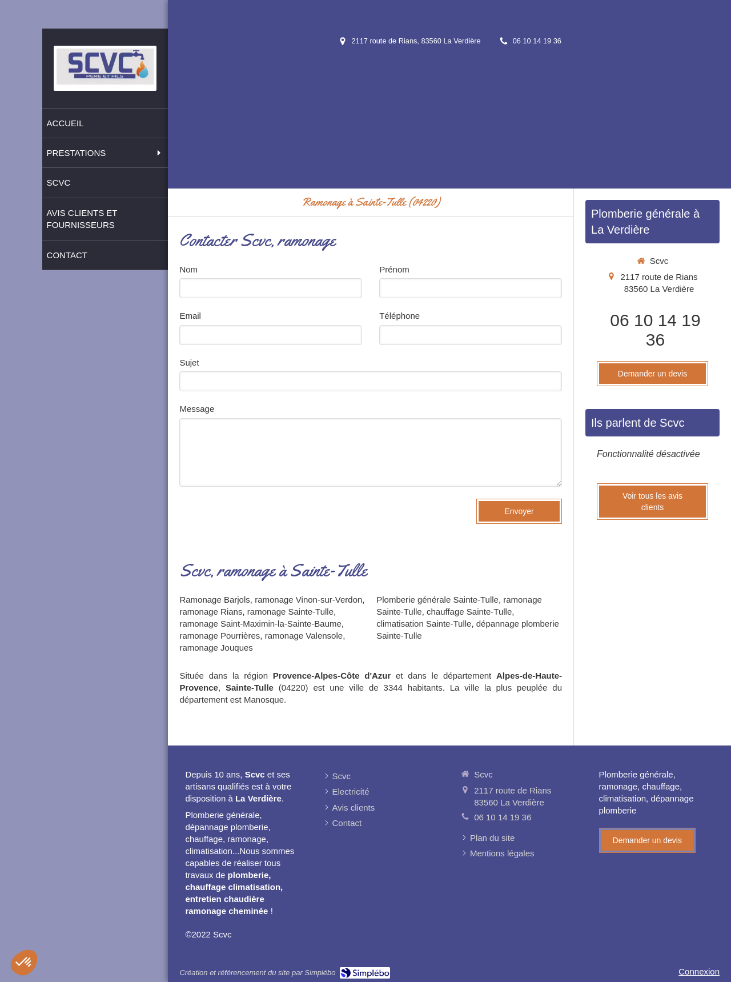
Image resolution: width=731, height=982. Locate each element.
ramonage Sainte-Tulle (290, 611)
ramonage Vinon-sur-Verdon (308, 599)
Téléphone (399, 315)
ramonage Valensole (304, 635)
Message (196, 409)
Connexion (699, 971)
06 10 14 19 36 (655, 330)
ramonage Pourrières (219, 635)
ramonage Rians (210, 611)
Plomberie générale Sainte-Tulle (437, 599)
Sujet (189, 362)
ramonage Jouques (215, 647)
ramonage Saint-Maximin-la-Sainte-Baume (260, 623)
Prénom (394, 269)
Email (190, 315)
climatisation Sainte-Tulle (423, 623)
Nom (188, 269)
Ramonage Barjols (214, 599)
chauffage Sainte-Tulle (469, 611)
